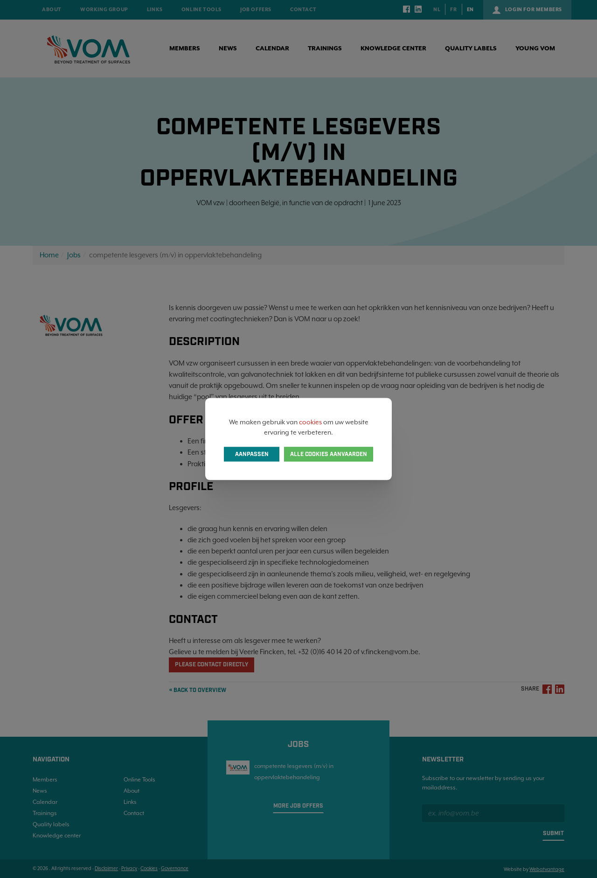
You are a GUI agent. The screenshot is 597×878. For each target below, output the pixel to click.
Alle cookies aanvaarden (328, 454)
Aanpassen (252, 454)
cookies (310, 421)
